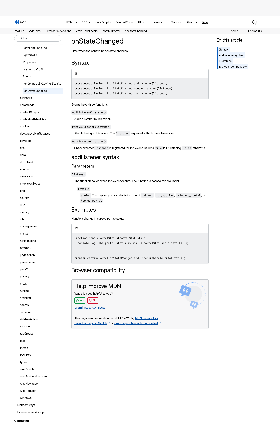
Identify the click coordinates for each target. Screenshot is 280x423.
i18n (22, 205)
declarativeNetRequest (35, 133)
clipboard (26, 98)
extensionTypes (30, 183)
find (22, 190)
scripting (25, 298)
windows (26, 398)
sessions (25, 312)
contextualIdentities (33, 119)
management (28, 226)
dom (23, 155)
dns (22, 148)
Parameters (82, 166)
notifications (28, 240)
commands (27, 105)
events (24, 169)
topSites (25, 355)
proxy (24, 283)
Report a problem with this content (136, 323)
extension (26, 176)
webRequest (28, 390)
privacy (24, 276)
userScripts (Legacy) (33, 376)
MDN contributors (146, 318)
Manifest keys (26, 405)
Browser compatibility (233, 66)
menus (24, 233)
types (23, 362)
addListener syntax (231, 55)
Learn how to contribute (89, 307)
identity (24, 212)
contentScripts (29, 112)
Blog (205, 22)
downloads (27, 162)
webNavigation (29, 383)
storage (25, 326)
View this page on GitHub (90, 323)
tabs (23, 340)
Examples (225, 61)
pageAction (27, 255)
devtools (25, 140)
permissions (27, 262)
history (24, 198)
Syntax (223, 49)
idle (22, 219)
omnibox (25, 248)
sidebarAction (29, 319)
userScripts (27, 369)
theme (24, 348)
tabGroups (27, 333)
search (24, 305)
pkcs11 (24, 269)
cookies (25, 126)
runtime (24, 290)
